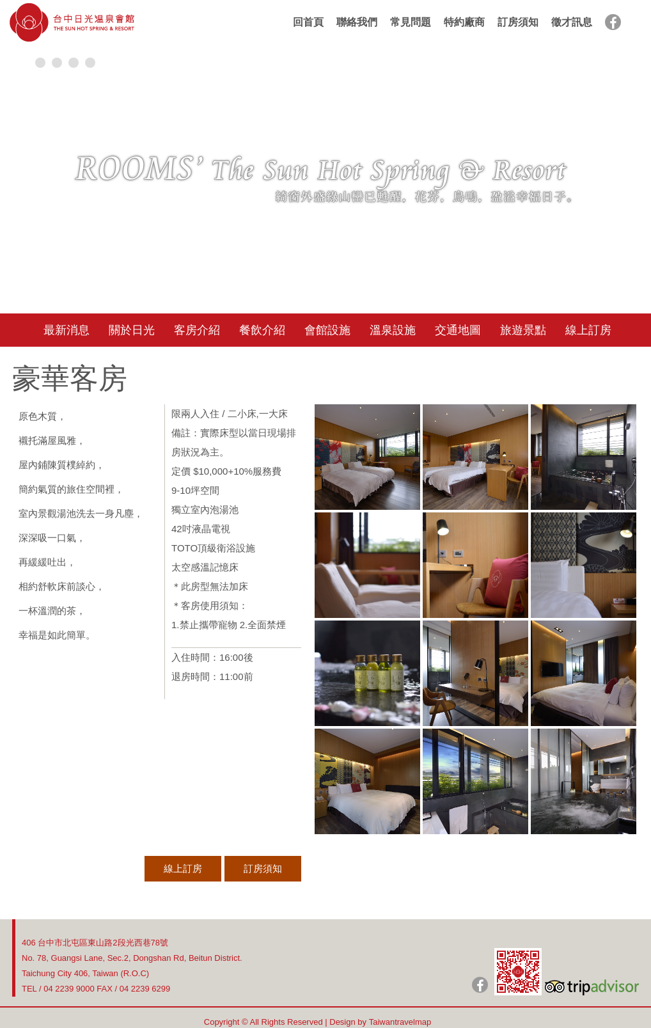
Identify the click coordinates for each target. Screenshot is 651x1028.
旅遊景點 (523, 330)
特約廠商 (464, 22)
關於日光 (132, 330)
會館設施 (327, 330)
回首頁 (308, 22)
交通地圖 (458, 330)
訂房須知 (518, 22)
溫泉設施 (393, 330)
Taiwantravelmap (400, 1022)
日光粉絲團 (480, 985)
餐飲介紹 (262, 330)
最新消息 (66, 330)
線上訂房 (588, 330)
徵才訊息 (571, 22)
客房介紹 (197, 330)
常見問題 (410, 22)
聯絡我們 (356, 22)
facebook (613, 22)
